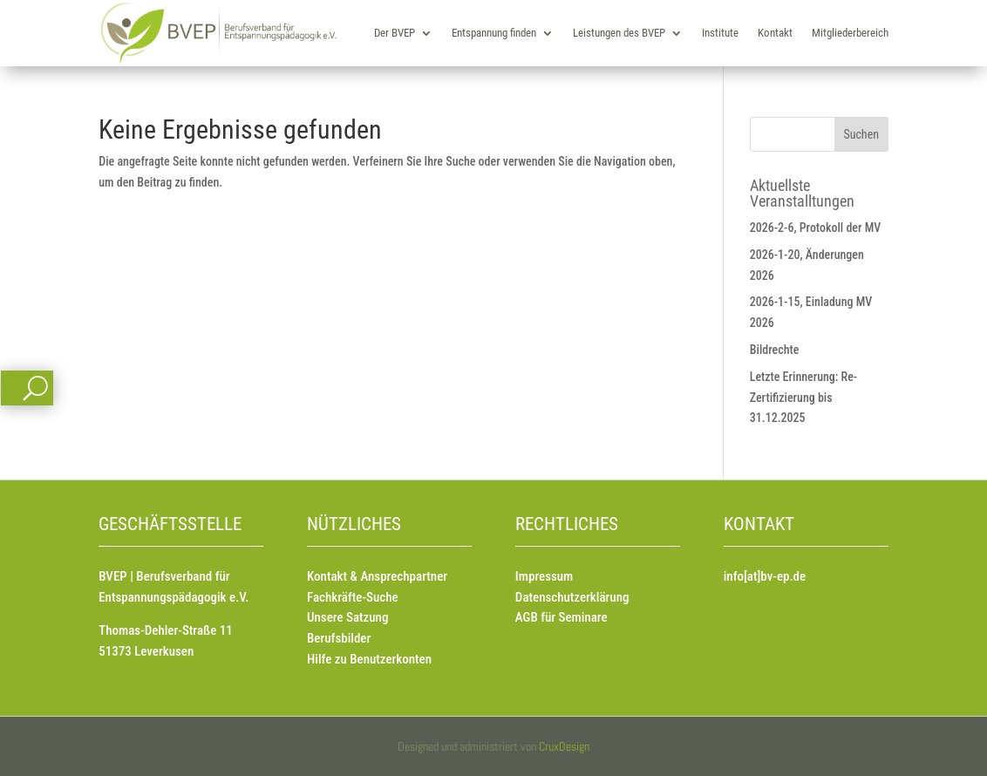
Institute (720, 32)
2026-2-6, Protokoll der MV (815, 228)
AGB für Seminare (561, 617)
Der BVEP (394, 32)
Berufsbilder (339, 638)
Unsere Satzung (347, 617)
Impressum (544, 576)
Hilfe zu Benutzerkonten (369, 659)
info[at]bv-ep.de (765, 576)
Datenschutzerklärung (572, 597)
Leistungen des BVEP (619, 32)
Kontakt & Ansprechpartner (377, 576)
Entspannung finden (494, 32)
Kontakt (775, 32)
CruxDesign (564, 746)
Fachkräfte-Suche (352, 597)
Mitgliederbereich (850, 32)
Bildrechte (775, 350)
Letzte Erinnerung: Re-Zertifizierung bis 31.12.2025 (803, 397)
